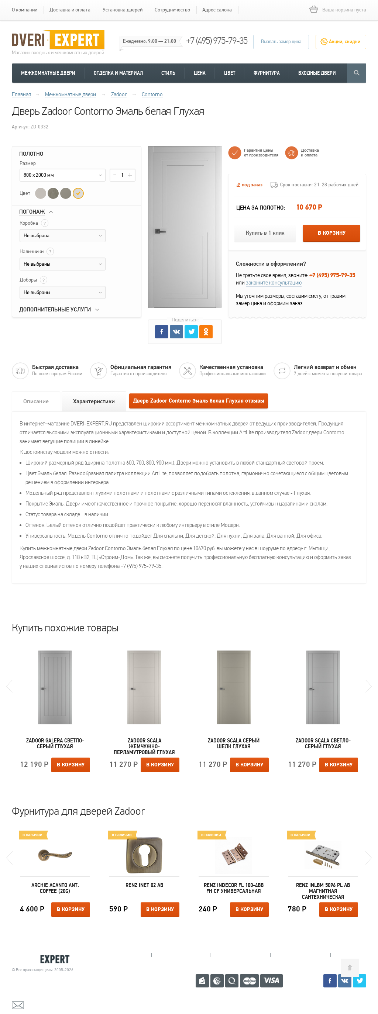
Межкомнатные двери (48, 73)
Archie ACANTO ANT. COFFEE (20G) (55, 888)
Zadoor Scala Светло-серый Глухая (323, 743)
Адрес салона (217, 10)
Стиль (168, 73)
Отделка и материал (118, 73)
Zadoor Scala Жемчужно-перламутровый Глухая (144, 746)
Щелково (300, 955)
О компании (24, 10)
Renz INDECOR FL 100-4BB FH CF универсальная (234, 888)
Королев (180, 955)
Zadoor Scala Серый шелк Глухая (234, 743)
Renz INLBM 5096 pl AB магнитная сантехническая (323, 891)
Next (368, 686)
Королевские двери (43, 959)
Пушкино (240, 955)
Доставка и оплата (69, 10)
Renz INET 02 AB (144, 885)
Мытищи (122, 955)
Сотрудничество (172, 10)
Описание (36, 401)
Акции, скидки (344, 42)
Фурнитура (267, 73)
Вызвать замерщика (281, 42)
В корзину (332, 233)
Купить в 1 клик (265, 233)
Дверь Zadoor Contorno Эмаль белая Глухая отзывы (198, 400)
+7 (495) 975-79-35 (216, 40)
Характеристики (94, 401)
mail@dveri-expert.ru (48, 1004)
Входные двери (317, 73)
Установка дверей (122, 10)
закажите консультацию (274, 282)
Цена (200, 73)
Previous (9, 686)
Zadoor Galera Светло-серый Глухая (55, 743)
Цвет (229, 73)
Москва (358, 955)
